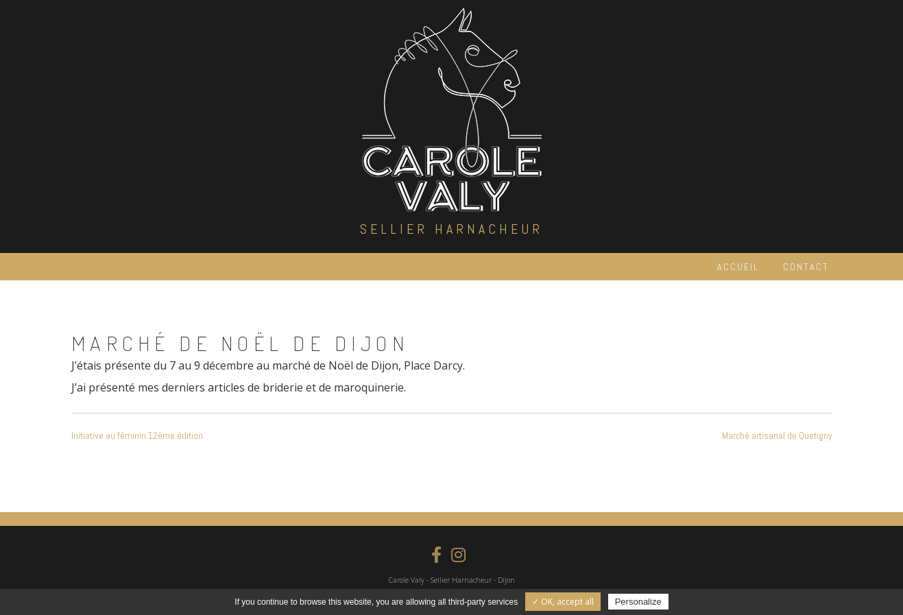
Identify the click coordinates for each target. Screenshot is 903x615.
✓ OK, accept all (563, 601)
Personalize (638, 601)
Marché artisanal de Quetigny (777, 435)
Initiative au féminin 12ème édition (137, 435)
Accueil (738, 267)
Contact (806, 267)
